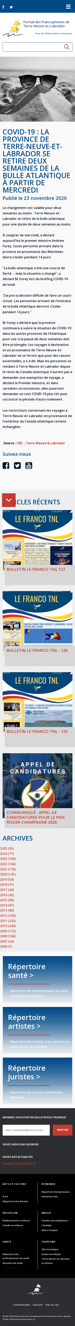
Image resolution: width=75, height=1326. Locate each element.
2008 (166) (8, 936)
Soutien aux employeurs (55, 1220)
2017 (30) (7, 890)
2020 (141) (8, 874)
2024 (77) (7, 853)
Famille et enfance (13, 1225)
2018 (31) (7, 884)
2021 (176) (8, 869)
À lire (5, 1196)
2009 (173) (8, 931)
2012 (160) (8, 915)
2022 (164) (8, 864)
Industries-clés (50, 1196)
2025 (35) (7, 848)
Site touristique (50, 1249)
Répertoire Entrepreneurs (56, 1191)
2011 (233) (8, 921)
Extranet (37, 1304)
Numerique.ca (28, 1319)
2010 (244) (8, 926)
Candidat (46, 1225)
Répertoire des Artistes (15, 1201)
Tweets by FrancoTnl (19, 1163)
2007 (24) (7, 941)
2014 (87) (7, 905)
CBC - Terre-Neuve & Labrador (41, 443)
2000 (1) (6, 946)
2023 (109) (8, 859)
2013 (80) (7, 910)
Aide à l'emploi (50, 1230)
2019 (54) (7, 879)
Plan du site (52, 1304)
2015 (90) (7, 900)
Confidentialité (21, 1304)
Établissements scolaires (16, 1220)
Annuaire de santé (13, 1262)
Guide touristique (51, 1254)
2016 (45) (7, 895)
